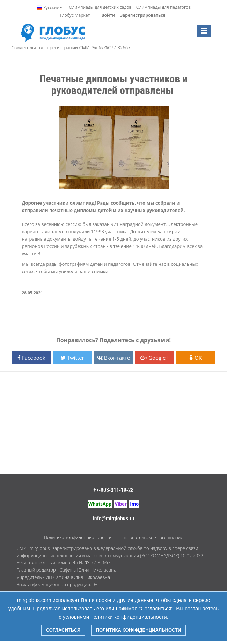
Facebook (31, 357)
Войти (108, 15)
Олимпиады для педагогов (163, 7)
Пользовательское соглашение (149, 537)
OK (195, 357)
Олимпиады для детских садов (100, 7)
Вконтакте (113, 357)
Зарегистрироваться (142, 15)
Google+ (154, 357)
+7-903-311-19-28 (113, 490)
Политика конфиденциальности (77, 537)
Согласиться (63, 630)
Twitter (72, 357)
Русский (49, 8)
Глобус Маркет (75, 15)
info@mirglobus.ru (113, 518)
